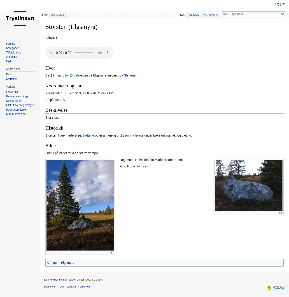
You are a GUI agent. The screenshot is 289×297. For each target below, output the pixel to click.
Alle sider (11, 56)
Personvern (50, 286)
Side (45, 14)
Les (182, 14)
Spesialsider (13, 100)
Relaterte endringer (17, 96)
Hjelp (9, 61)
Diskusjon (57, 14)
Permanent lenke (16, 109)
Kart (8, 74)
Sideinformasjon (16, 114)
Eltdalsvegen (79, 75)
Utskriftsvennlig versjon (20, 105)
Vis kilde (193, 14)
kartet (58, 100)
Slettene (129, 75)
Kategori (52, 263)
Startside (11, 79)
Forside (10, 43)
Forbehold (84, 286)
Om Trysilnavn (68, 286)
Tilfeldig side (13, 52)
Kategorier (12, 48)
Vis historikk (211, 14)
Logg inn (280, 4)
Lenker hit (12, 92)
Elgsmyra (67, 263)
